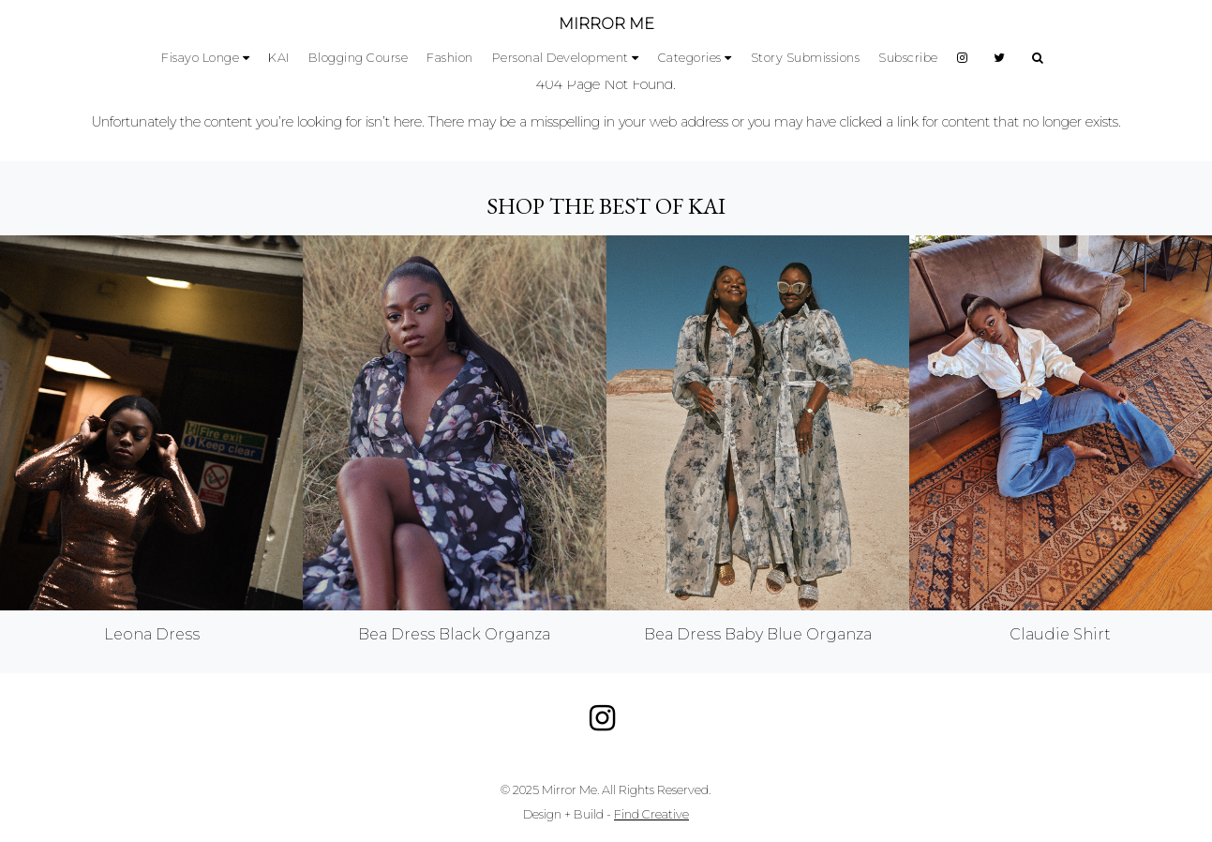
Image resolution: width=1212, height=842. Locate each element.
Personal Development (560, 58)
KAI (279, 58)
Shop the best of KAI (606, 205)
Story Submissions (805, 58)
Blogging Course (358, 58)
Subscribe (908, 58)
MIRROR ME (606, 24)
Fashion (449, 58)
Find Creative (651, 814)
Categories (690, 58)
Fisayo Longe (200, 58)
